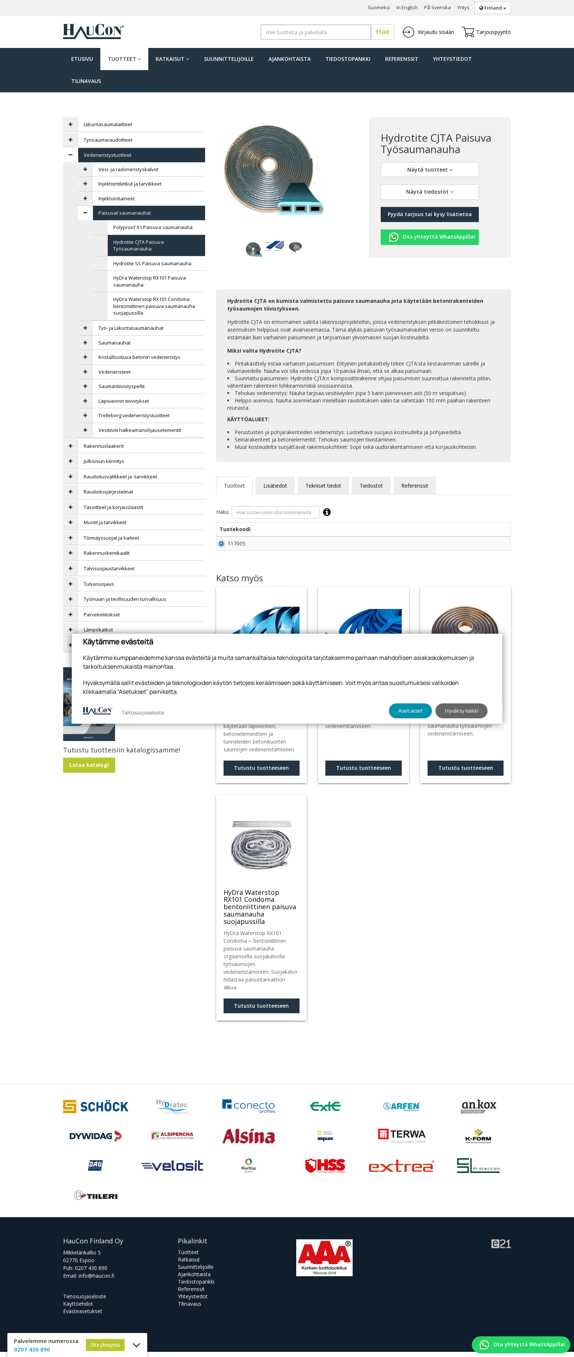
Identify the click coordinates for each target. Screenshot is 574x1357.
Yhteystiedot (452, 58)
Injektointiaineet (116, 198)
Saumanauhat (114, 342)
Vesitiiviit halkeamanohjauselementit (139, 430)
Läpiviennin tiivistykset (123, 401)
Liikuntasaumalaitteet (108, 124)
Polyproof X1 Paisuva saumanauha (153, 227)
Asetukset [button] (410, 710)
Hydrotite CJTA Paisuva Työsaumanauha (138, 245)
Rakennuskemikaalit (106, 553)
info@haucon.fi (96, 1280)
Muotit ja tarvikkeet (105, 522)
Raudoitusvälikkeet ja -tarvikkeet (120, 476)
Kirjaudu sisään (428, 32)
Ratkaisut (172, 58)
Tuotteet (124, 58)
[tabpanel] (254, 248)
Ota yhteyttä (105, 1345)
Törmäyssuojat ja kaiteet (111, 537)
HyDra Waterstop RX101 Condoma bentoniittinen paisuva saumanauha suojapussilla (154, 306)
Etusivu (82, 58)
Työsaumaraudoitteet (108, 139)
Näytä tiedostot (429, 191)
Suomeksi (379, 7)
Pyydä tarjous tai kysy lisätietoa (430, 214)
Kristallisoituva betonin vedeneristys (139, 357)
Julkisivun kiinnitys (104, 461)
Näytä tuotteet (430, 169)
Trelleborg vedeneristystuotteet (134, 415)
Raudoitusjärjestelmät (108, 491)
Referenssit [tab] (414, 485)
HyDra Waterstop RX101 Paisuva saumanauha (149, 281)
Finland (492, 7)
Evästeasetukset (82, 1316)
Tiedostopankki (347, 58)
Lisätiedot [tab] (275, 485)
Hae (383, 32)
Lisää (494, 546)
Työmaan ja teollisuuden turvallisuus (125, 599)
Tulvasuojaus (99, 584)
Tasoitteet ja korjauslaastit (113, 507)
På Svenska (437, 7)
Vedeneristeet (114, 371)
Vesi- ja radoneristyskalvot (128, 169)
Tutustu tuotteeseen (261, 772)
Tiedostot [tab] (371, 485)
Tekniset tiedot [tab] (323, 485)
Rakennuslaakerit (104, 446)
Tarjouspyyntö (486, 32)
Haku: (275, 512)
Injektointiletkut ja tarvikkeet (130, 183)
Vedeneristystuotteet (107, 155)
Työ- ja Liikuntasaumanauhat (130, 328)
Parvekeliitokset (102, 614)
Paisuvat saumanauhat (124, 213)
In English (407, 7)
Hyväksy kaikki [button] (461, 710)
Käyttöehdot (78, 1308)
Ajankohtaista (290, 58)
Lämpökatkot (98, 629)
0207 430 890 (91, 1273)
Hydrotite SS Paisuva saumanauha (152, 263)
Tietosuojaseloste (84, 1301)
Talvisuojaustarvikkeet (109, 568)
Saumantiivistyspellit (121, 386)
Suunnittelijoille (229, 58)
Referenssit (401, 58)
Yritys (463, 7)
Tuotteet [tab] (234, 485)
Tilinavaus (86, 80)
